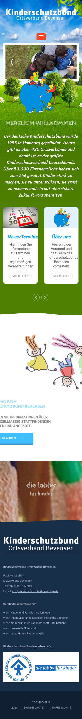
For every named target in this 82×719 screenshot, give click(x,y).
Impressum (60, 707)
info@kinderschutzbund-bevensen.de (35, 591)
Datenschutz (34, 707)
